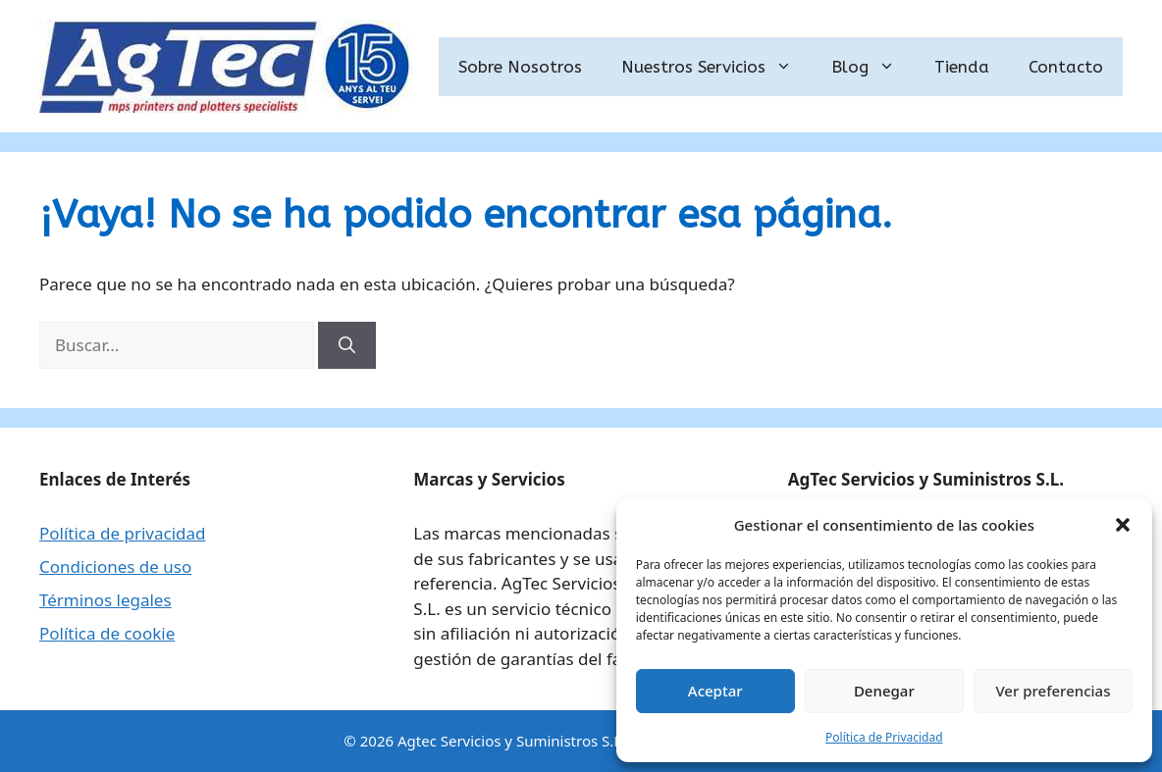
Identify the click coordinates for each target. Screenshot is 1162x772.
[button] (1123, 525)
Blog (873, 66)
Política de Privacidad (884, 737)
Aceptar (715, 690)
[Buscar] (347, 345)
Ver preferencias (1052, 690)
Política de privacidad (122, 533)
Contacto (1066, 67)
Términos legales (105, 600)
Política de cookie (107, 633)
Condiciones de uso (115, 566)
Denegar (884, 690)
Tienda (961, 67)
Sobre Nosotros (520, 67)
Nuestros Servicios (716, 66)
